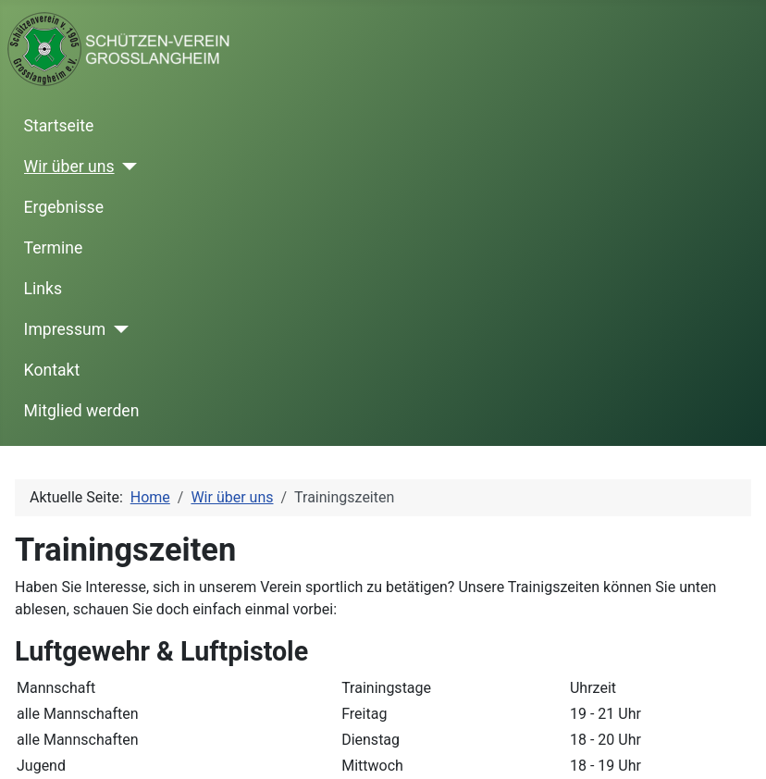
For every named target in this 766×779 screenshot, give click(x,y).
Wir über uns (69, 166)
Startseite (59, 126)
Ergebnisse (64, 207)
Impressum (65, 329)
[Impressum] (117, 329)
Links (43, 288)
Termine (53, 248)
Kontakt (52, 370)
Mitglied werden (82, 411)
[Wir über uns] (126, 166)
